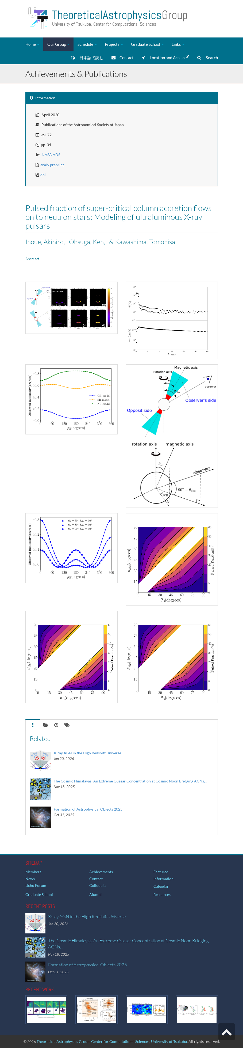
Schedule (87, 44)
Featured (160, 871)
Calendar (161, 886)
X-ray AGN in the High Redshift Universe (87, 753)
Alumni (95, 894)
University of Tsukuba (169, 1041)
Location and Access (165, 57)
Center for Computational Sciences (120, 1041)
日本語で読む (87, 57)
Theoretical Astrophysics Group (63, 1041)
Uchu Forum (35, 885)
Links (178, 44)
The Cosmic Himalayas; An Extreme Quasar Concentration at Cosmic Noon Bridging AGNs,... (130, 781)
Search (207, 57)
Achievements (101, 871)
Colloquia (97, 885)
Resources (162, 894)
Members (33, 871)
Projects (114, 44)
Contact (122, 57)
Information (163, 878)
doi (43, 174)
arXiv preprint (52, 164)
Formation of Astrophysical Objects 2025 (88, 809)
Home (32, 44)
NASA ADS (51, 154)
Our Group (58, 44)
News (30, 878)
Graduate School (147, 44)
